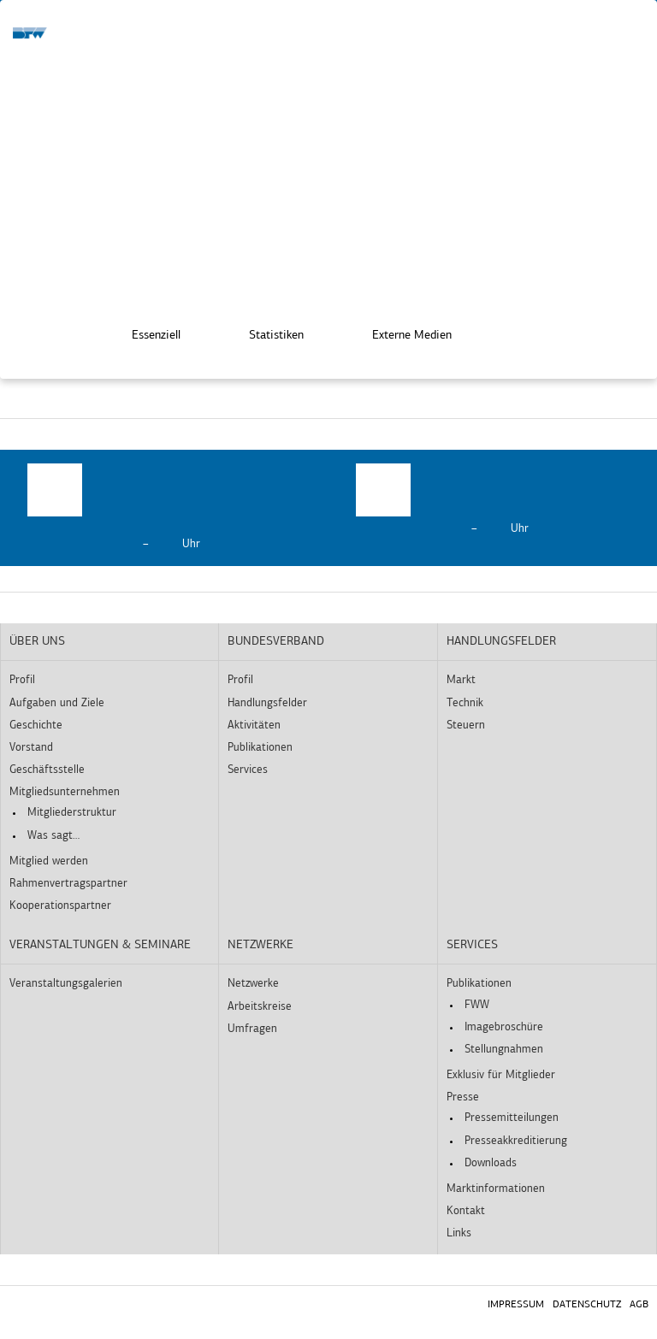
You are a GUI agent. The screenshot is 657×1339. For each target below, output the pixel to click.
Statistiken (264, 330)
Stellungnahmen (504, 1049)
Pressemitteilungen (512, 1118)
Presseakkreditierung (516, 1141)
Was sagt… (53, 835)
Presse (463, 1097)
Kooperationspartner (60, 905)
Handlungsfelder (267, 703)
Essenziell (144, 330)
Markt (461, 680)
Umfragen (252, 1029)
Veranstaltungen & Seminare (100, 945)
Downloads (491, 1163)
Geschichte (35, 725)
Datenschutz (587, 1305)
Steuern (466, 725)
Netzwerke (260, 945)
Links (459, 1233)
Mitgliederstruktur (71, 812)
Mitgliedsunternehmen (64, 792)
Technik (465, 703)
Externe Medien (400, 330)
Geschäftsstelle (47, 770)
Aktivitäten (254, 725)
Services (248, 770)
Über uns (37, 641)
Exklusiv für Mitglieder (501, 1075)
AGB (639, 1305)
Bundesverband (276, 641)
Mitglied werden (48, 861)
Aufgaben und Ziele (56, 703)
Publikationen (260, 747)
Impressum (516, 1305)
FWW (477, 1005)
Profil (22, 680)
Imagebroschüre (504, 1027)
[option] (164, 508)
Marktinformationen (496, 1188)
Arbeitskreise (260, 1006)
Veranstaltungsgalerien (65, 983)
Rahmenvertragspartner (68, 883)
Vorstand (31, 747)
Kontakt (466, 1211)
